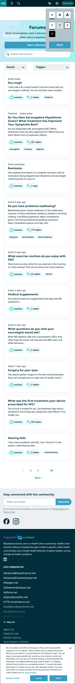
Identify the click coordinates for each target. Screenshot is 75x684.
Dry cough (15, 83)
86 (51, 469)
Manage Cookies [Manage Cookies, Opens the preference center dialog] (13, 678)
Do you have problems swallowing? (32, 206)
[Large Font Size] (60, 15)
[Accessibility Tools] (49, 3)
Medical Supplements (23, 294)
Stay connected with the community (28, 494)
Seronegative (15, 149)
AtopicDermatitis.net (15, 597)
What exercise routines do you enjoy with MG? (37, 257)
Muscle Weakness (45, 237)
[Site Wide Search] (18, 3)
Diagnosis (40, 149)
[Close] (70, 648)
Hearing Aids (17, 438)
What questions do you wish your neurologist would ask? (31, 330)
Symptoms (49, 97)
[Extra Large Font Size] (67, 15)
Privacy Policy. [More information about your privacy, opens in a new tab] (31, 673)
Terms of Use (9, 512)
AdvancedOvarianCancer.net (20, 578)
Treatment (28, 149)
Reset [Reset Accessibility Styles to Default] (60, 44)
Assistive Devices (51, 452)
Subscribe (68, 3)
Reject (58, 678)
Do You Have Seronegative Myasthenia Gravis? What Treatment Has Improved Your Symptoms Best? (34, 121)
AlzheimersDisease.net (17, 587)
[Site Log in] (57, 3)
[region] (37, 664)
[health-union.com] (18, 537)
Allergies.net (10, 582)
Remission (15, 168)
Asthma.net (10, 592)
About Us (8, 629)
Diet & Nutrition (28, 237)
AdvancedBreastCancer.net (19, 573)
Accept (39, 678)
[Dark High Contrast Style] (52, 34)
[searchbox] (40, 54)
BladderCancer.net (14, 611)
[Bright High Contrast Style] (67, 25)
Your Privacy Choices (16, 642)
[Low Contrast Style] (60, 25)
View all (9, 622)
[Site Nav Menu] (11, 3)
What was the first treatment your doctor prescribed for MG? (37, 402)
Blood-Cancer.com (14, 616)
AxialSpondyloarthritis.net (18, 606)
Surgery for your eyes (23, 370)
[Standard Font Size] (52, 15)
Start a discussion (37, 45)
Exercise (49, 274)
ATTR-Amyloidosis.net (16, 602)
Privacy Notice (59, 509)
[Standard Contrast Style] (52, 25)
